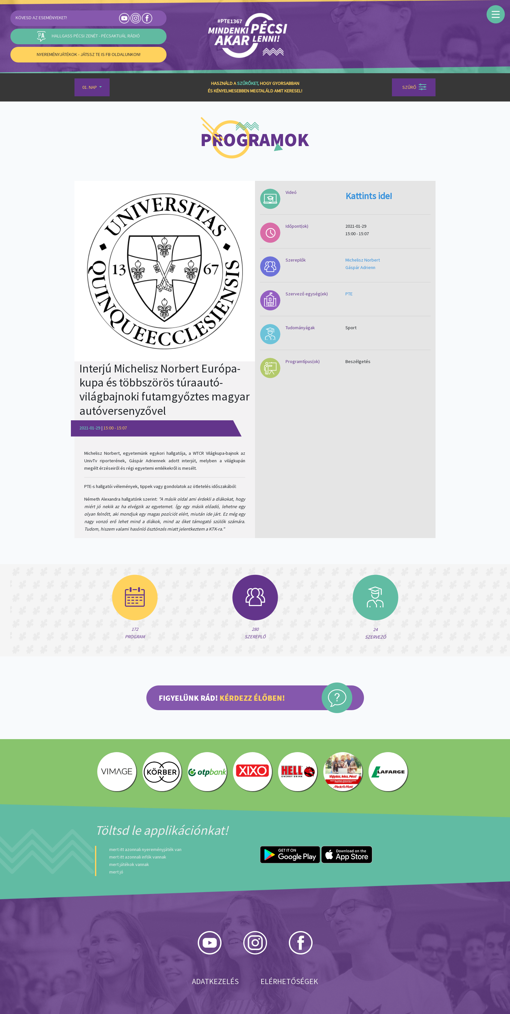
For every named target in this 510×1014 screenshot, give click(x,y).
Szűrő (414, 87)
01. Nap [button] (90, 87)
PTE (349, 294)
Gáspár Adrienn (360, 267)
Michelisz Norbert (362, 260)
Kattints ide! (368, 196)
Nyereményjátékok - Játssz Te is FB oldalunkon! (89, 54)
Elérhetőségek (289, 981)
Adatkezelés (215, 981)
